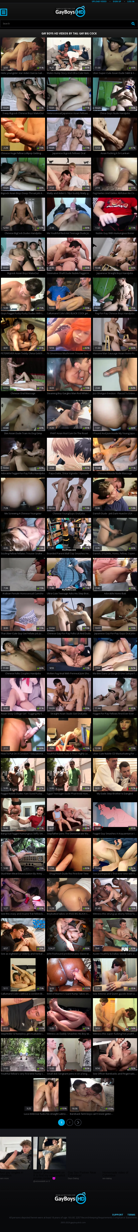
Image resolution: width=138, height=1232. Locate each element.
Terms (131, 1214)
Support (117, 1214)
